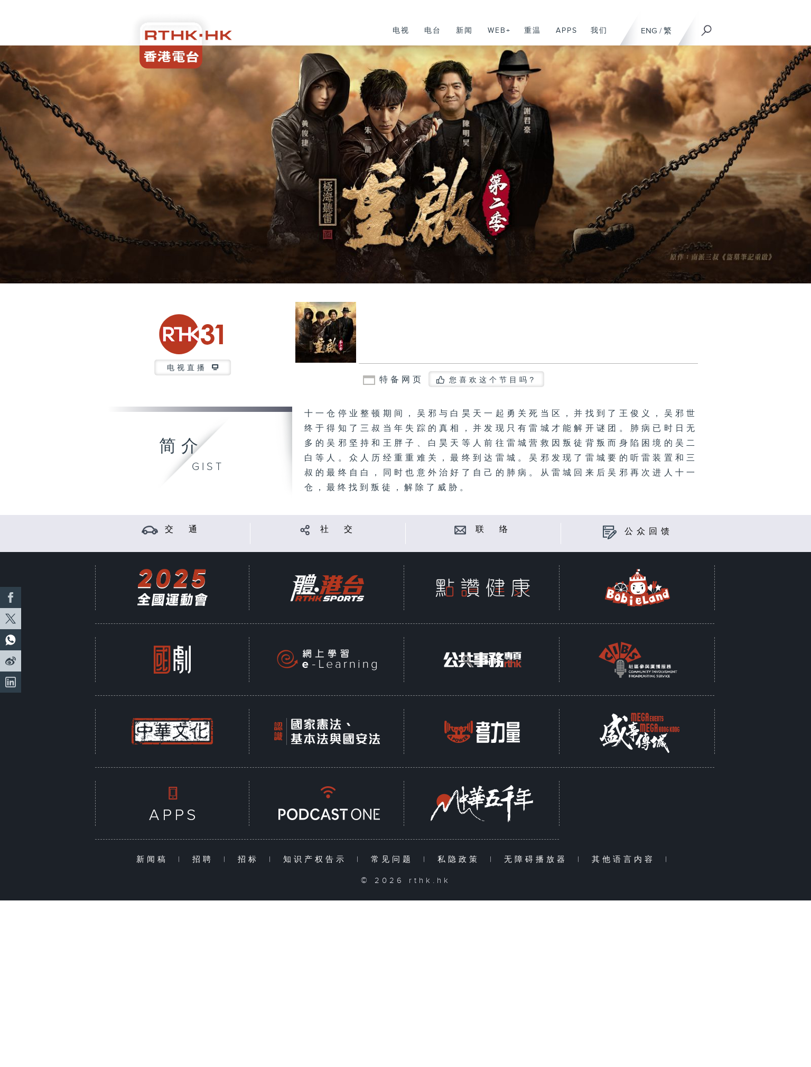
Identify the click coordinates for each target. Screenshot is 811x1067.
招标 (251, 859)
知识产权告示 (317, 859)
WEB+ (495, 35)
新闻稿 (154, 859)
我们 (595, 35)
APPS (562, 35)
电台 (428, 35)
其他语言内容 (626, 859)
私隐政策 (460, 859)
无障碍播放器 (538, 859)
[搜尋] (707, 26)
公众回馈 (648, 532)
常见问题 (394, 859)
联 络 (493, 530)
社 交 (338, 530)
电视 (397, 35)
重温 (528, 35)
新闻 (460, 35)
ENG (649, 30)
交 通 (183, 530)
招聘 (205, 859)
